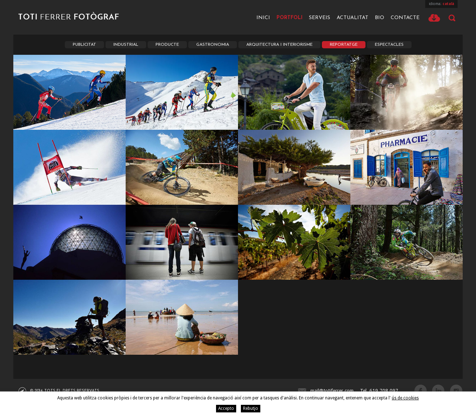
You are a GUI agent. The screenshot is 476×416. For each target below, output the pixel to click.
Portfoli (289, 18)
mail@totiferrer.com (332, 391)
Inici (263, 18)
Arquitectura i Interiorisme (279, 45)
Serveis (319, 18)
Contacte (405, 18)
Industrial (125, 45)
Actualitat (352, 18)
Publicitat (84, 45)
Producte (167, 45)
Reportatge (344, 45)
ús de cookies (405, 397)
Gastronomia (212, 45)
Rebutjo (250, 408)
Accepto (226, 408)
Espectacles (389, 45)
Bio (379, 18)
